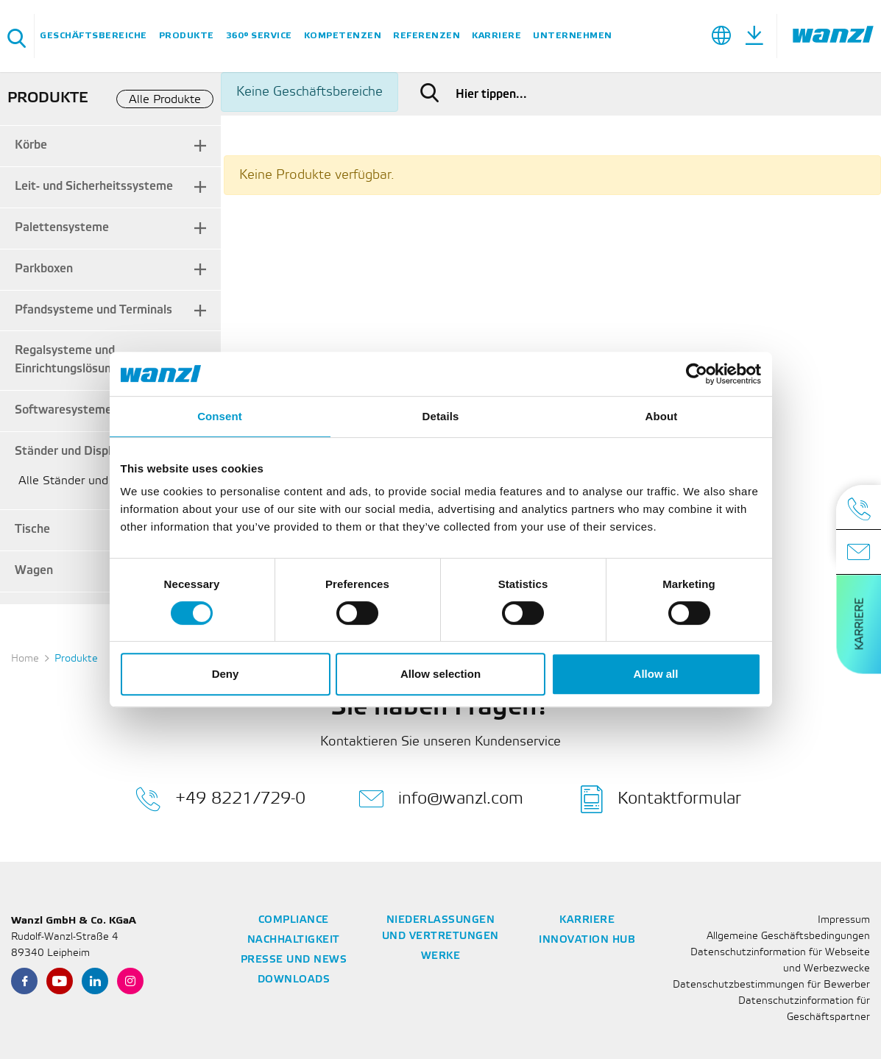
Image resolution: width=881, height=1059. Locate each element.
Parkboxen (44, 269)
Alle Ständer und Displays (87, 480)
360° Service (259, 35)
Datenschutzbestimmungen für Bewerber (771, 985)
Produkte (186, 35)
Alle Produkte (165, 99)
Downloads (294, 980)
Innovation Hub (587, 940)
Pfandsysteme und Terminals (93, 310)
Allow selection (440, 673)
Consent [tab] (219, 416)
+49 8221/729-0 (220, 799)
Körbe (31, 145)
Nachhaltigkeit (293, 940)
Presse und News (294, 960)
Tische (32, 529)
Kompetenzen (343, 35)
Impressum (844, 920)
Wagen (34, 570)
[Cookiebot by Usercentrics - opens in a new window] (696, 374)
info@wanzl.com (440, 799)
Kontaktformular (661, 799)
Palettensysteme (62, 227)
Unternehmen (572, 35)
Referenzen (426, 35)
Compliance (293, 920)
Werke (441, 956)
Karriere (496, 35)
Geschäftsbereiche (93, 35)
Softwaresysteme (63, 410)
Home (25, 659)
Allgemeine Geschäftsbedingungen (788, 936)
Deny (225, 673)
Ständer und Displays (72, 451)
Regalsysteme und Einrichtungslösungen (73, 360)
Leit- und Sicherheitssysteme (94, 186)
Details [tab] (440, 416)
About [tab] (661, 416)
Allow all (656, 673)
